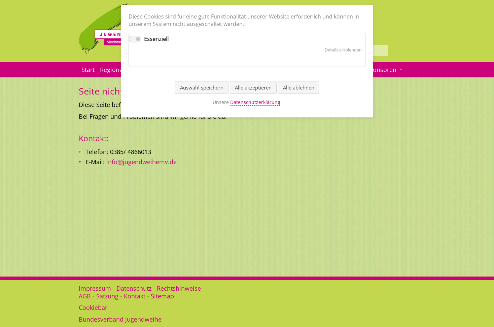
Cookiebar (93, 307)
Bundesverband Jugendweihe (120, 319)
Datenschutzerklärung (255, 102)
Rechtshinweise (179, 288)
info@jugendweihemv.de (141, 162)
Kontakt (134, 296)
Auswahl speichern (201, 87)
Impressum (95, 288)
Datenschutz (133, 288)
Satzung (107, 296)
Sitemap (162, 296)
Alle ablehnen (298, 87)
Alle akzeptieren (253, 87)
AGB (85, 296)
